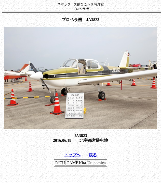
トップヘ (72, 155)
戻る (93, 155)
